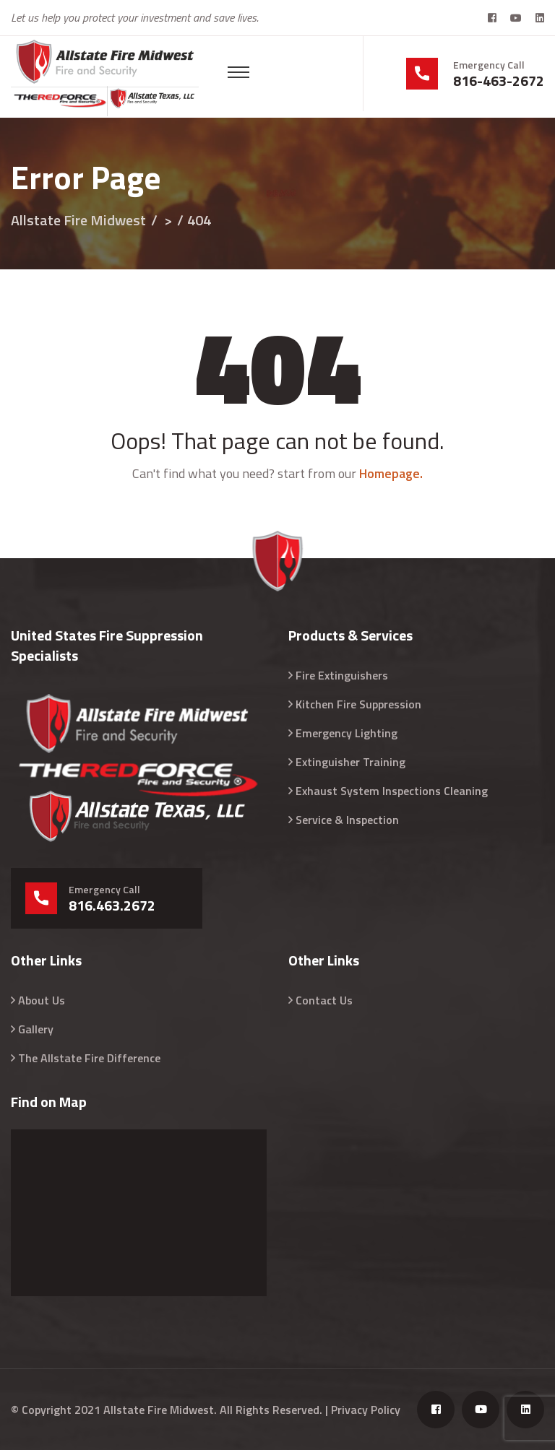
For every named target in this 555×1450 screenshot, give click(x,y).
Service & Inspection (347, 819)
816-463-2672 (498, 81)
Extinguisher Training (350, 761)
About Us (41, 1000)
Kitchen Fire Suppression (358, 704)
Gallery (35, 1029)
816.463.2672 (112, 905)
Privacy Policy (365, 1409)
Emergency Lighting (346, 733)
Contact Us (324, 1000)
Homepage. (391, 473)
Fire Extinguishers (342, 675)
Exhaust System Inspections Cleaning (392, 790)
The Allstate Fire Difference (89, 1058)
